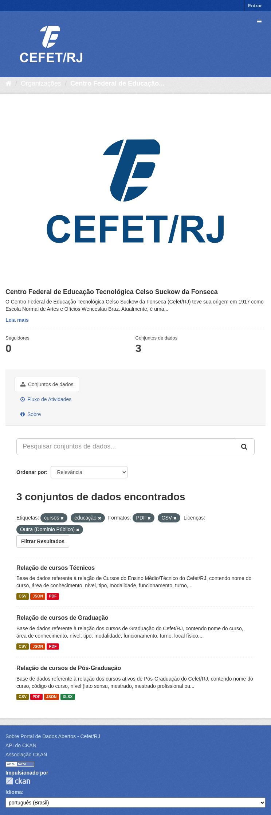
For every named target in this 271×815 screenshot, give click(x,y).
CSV (23, 596)
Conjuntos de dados (46, 384)
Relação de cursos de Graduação (62, 618)
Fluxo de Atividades (45, 399)
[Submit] (245, 446)
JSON (37, 596)
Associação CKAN (26, 754)
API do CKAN (20, 745)
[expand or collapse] (259, 21)
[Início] (8, 83)
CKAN (17, 781)
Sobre (30, 414)
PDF (52, 596)
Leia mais (17, 320)
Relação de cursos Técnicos (55, 568)
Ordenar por (31, 472)
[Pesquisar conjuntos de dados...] (125, 446)
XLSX (67, 696)
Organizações (41, 83)
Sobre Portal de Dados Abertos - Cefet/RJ (52, 736)
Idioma (13, 792)
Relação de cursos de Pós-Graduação (68, 668)
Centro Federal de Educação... (117, 83)
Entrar (255, 5)
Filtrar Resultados (42, 541)
